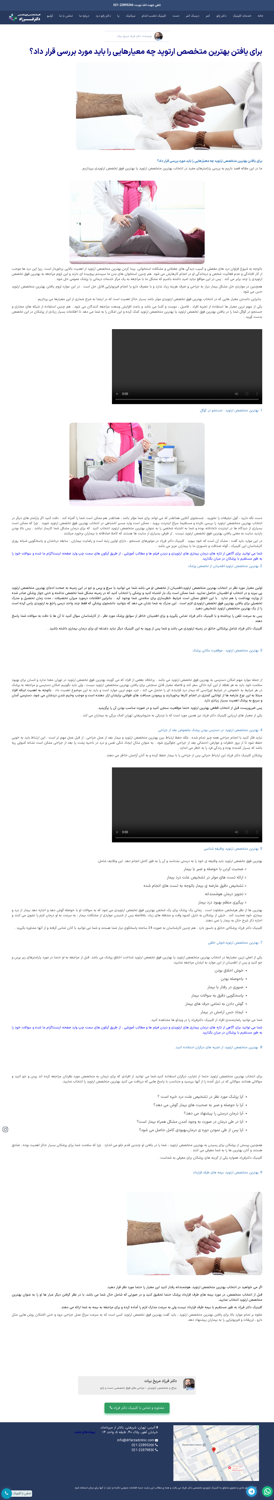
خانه (260, 16)
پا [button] (118, 16)
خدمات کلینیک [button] (242, 16)
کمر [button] (208, 16)
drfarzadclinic (187, 804)
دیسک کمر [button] (192, 16)
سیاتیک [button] (130, 16)
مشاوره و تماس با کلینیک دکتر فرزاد (137, 1408)
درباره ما (84, 16)
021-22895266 (143, 1445)
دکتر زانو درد (103, 16)
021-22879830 (143, 1450)
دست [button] (176, 16)
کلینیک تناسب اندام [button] (154, 16)
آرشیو (50, 16)
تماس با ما (66, 16)
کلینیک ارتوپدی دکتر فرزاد (187, 366)
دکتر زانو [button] (221, 16)
